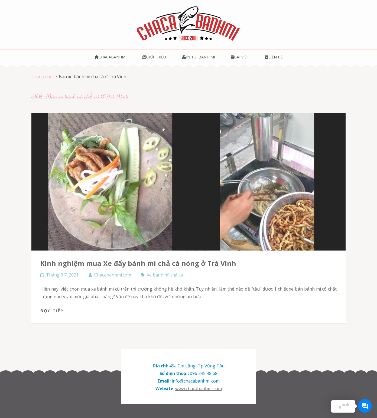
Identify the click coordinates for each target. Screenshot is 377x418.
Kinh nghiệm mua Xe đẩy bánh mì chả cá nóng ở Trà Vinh (138, 263)
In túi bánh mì (198, 57)
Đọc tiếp (51, 310)
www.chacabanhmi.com (198, 388)
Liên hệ (273, 57)
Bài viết (240, 57)
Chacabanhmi (111, 57)
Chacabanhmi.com (112, 275)
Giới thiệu (154, 57)
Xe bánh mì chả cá (165, 275)
